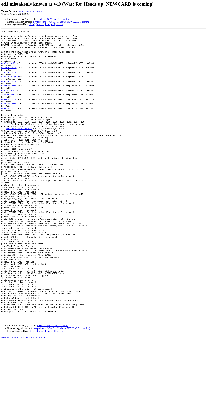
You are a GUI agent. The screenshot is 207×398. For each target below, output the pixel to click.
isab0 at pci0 (8, 80)
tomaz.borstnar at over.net (30, 11)
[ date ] (31, 24)
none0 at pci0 (8, 91)
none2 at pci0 (8, 113)
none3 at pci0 (8, 118)
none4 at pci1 (8, 124)
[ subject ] (50, 24)
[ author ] (59, 24)
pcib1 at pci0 (8, 75)
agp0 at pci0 (8, 69)
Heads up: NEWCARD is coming (53, 19)
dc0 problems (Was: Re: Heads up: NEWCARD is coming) (61, 21)
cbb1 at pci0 (8, 107)
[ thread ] (40, 24)
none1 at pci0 (8, 97)
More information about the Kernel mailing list (23, 395)
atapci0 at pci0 (10, 86)
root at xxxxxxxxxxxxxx (19, 148)
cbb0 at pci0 (8, 102)
